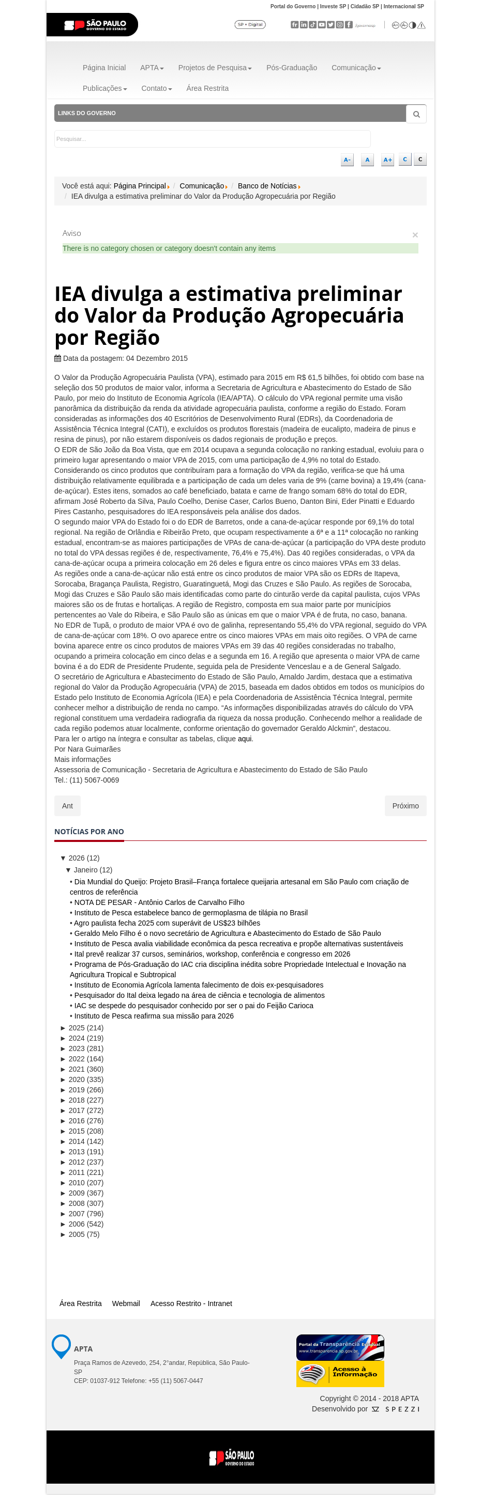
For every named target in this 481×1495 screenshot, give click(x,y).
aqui (244, 739)
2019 (72, 1090)
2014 (72, 1141)
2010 (72, 1183)
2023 (72, 1048)
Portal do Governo (292, 6)
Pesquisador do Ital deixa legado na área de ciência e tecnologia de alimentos (199, 995)
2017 (72, 1110)
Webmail (126, 1303)
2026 (72, 858)
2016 (72, 1121)
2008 (72, 1203)
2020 (72, 1079)
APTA (152, 67)
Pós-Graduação (291, 67)
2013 (72, 1152)
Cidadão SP (365, 6)
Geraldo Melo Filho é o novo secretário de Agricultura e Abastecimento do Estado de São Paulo (227, 933)
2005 (72, 1234)
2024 (72, 1038)
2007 (72, 1214)
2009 (72, 1193)
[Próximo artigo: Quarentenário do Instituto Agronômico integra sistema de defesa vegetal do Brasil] (406, 806)
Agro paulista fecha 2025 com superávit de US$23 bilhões (167, 923)
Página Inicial (104, 67)
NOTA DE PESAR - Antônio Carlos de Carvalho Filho (159, 902)
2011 (72, 1172)
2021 (72, 1069)
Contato (157, 88)
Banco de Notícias (267, 186)
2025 (72, 1028)
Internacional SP (404, 6)
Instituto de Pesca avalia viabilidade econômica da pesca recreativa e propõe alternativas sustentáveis (238, 944)
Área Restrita (208, 88)
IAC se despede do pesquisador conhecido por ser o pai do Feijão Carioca (193, 1005)
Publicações (105, 88)
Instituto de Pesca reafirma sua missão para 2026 (154, 1016)
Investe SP (333, 6)
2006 (72, 1224)
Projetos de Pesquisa (215, 67)
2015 (72, 1131)
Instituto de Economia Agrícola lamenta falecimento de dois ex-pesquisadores (199, 985)
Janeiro (81, 870)
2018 (72, 1100)
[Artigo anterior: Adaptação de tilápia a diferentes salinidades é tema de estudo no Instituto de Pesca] (67, 806)
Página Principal (140, 186)
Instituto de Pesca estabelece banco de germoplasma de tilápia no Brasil (191, 913)
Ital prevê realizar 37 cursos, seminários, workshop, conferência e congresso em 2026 (212, 954)
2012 (72, 1162)
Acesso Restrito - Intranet (191, 1303)
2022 (72, 1059)
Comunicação (356, 67)
